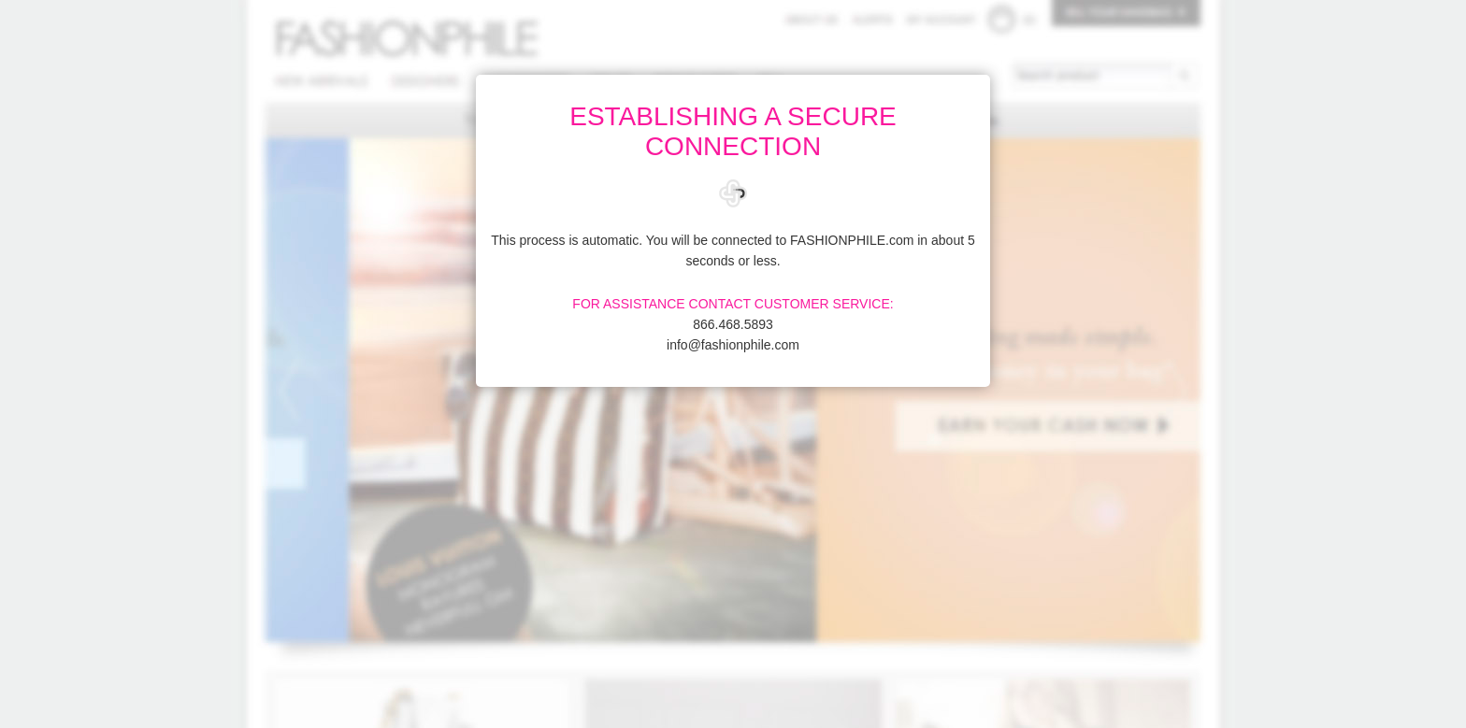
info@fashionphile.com (733, 344)
